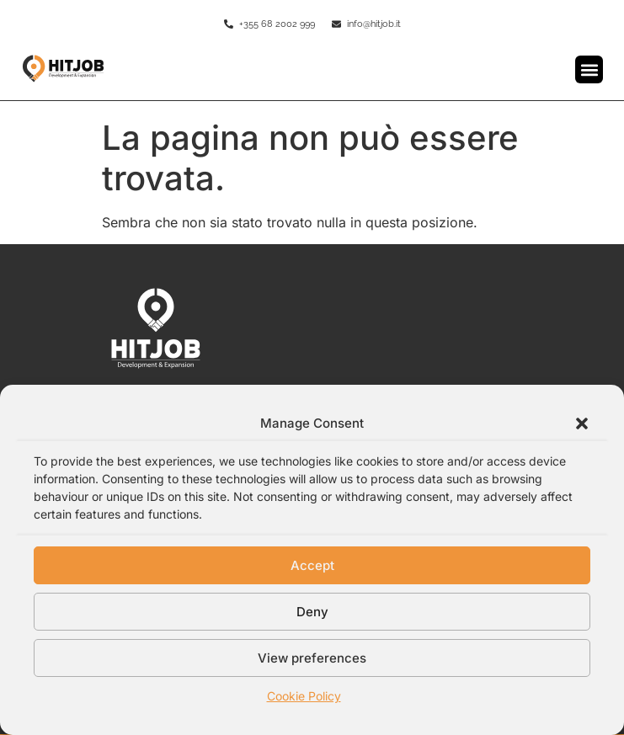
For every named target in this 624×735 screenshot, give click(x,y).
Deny (312, 612)
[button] (581, 423)
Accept (312, 565)
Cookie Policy (304, 696)
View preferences (312, 658)
